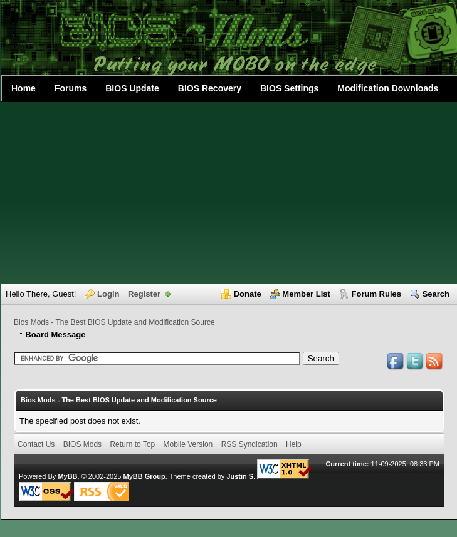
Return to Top (132, 444)
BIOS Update (132, 88)
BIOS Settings (289, 88)
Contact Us (36, 444)
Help (294, 444)
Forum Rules (376, 294)
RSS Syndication (249, 444)
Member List (306, 294)
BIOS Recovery (209, 88)
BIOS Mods (82, 444)
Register (144, 294)
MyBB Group (144, 476)
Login (108, 294)
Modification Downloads (387, 88)
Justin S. (240, 476)
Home (23, 88)
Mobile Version (188, 444)
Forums (71, 88)
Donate (247, 294)
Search (436, 294)
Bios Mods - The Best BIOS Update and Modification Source (114, 322)
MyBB (67, 476)
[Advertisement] (229, 192)
